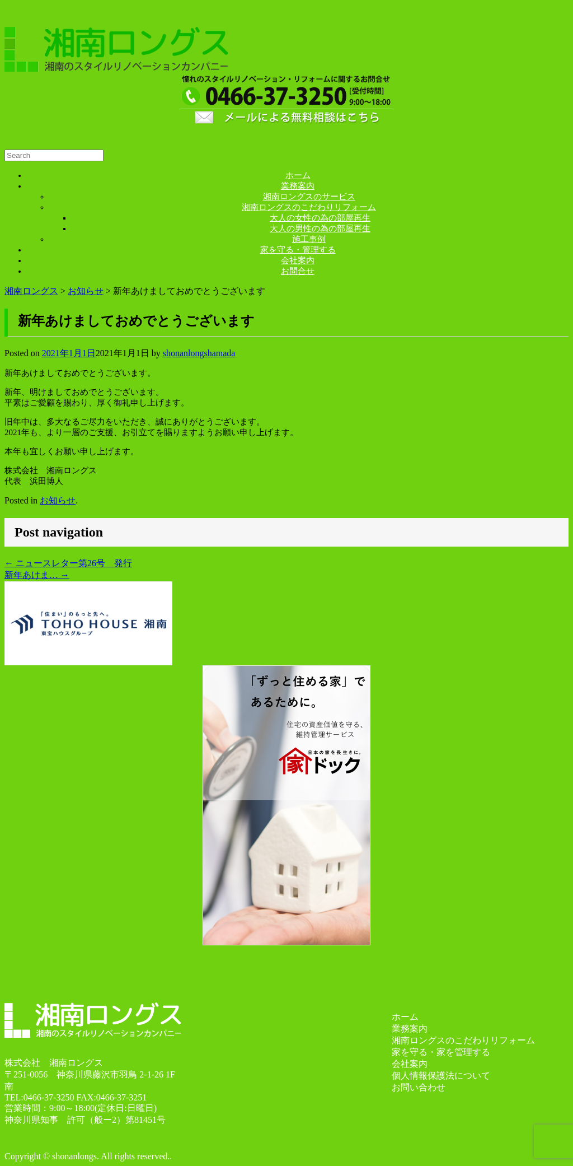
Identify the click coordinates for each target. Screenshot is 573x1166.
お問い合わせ (418, 1087)
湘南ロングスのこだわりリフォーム (309, 207)
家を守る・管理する (298, 249)
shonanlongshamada (199, 353)
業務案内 (297, 185)
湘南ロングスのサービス (309, 196)
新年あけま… (36, 575)
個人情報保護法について (441, 1075)
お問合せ (297, 271)
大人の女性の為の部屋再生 (320, 217)
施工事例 (309, 239)
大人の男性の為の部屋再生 (320, 228)
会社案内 (297, 260)
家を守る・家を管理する (441, 1052)
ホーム (298, 175)
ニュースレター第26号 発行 (68, 563)
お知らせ (58, 500)
